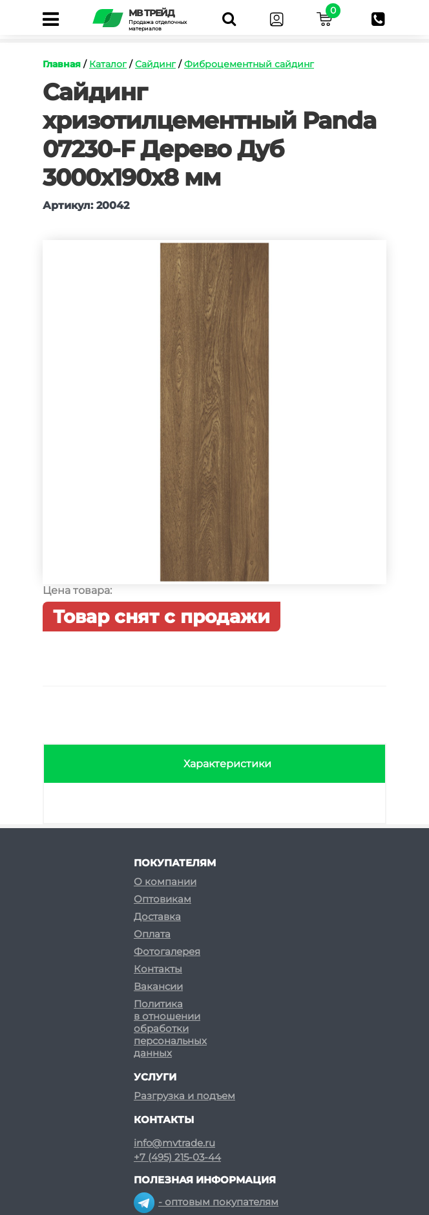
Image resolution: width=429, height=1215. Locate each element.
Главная (62, 64)
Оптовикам (162, 899)
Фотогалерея (167, 951)
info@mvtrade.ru (174, 1143)
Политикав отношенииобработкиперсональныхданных (170, 1028)
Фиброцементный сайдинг (249, 64)
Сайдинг (155, 64)
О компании (165, 881)
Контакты (158, 969)
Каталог (108, 64)
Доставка (157, 916)
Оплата (152, 934)
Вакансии (158, 986)
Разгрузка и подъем (184, 1095)
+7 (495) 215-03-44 (177, 1157)
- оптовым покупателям (206, 1202)
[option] (214, 418)
